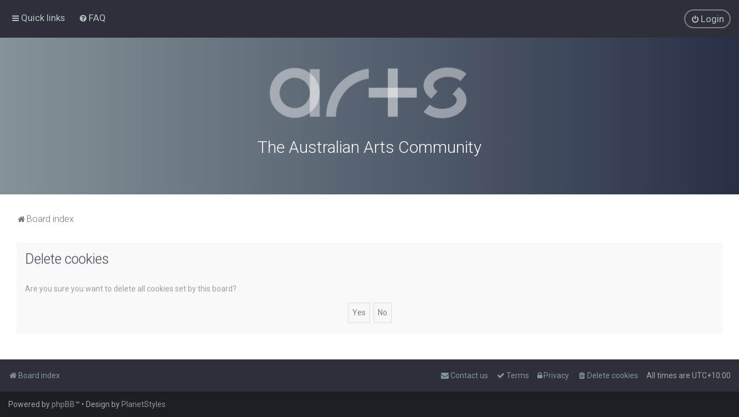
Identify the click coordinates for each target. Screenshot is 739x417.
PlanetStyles (143, 404)
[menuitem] (92, 17)
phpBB (63, 404)
